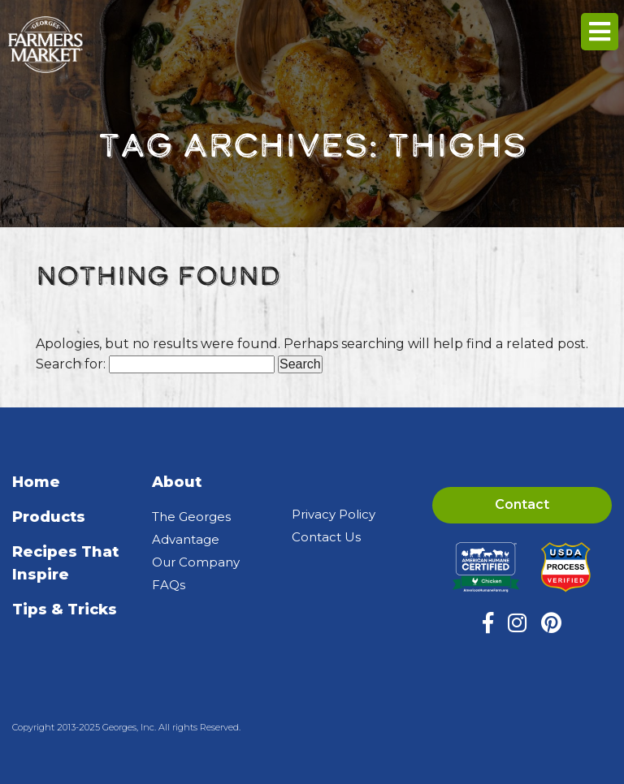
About (177, 482)
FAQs (168, 584)
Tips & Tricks (64, 609)
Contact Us (326, 537)
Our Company (196, 562)
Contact (522, 504)
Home (36, 482)
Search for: (71, 364)
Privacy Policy (333, 514)
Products (48, 517)
